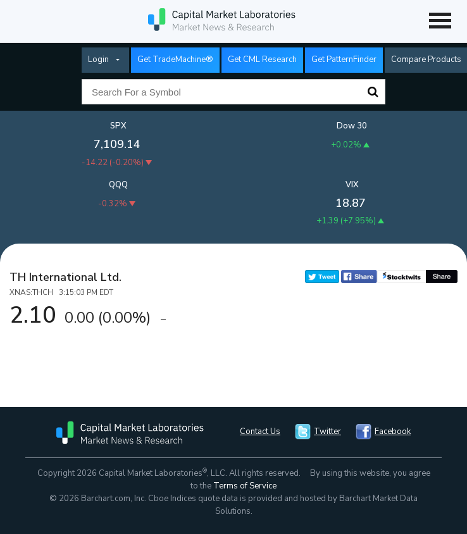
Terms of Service (245, 486)
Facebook (393, 431)
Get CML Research (262, 59)
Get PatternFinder (344, 59)
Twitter (327, 431)
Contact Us (260, 431)
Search (372, 91)
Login (98, 59)
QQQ (118, 184)
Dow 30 (352, 126)
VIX (352, 184)
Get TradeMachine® (175, 59)
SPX (118, 126)
